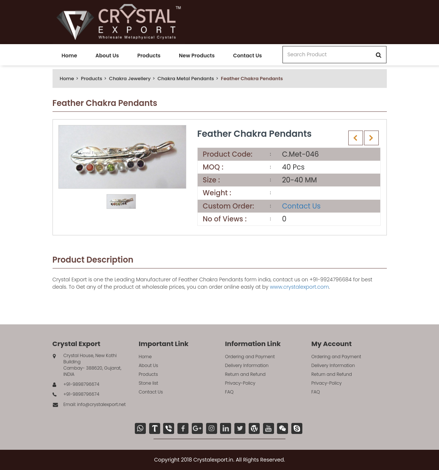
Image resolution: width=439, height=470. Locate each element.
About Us (107, 55)
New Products (197, 55)
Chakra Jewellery (130, 78)
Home (69, 55)
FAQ (229, 392)
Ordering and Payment (250, 356)
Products (149, 55)
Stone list (148, 383)
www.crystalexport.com (299, 287)
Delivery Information (247, 365)
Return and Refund (245, 374)
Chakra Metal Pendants (186, 78)
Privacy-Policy (240, 383)
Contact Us (247, 55)
